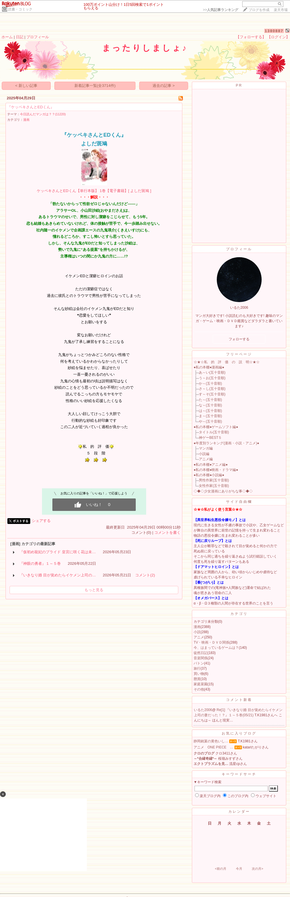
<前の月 (220, 868)
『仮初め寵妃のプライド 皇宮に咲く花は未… (57, 552)
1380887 (274, 31)
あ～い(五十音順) (212, 372)
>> (220, 10)
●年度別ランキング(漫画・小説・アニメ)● (226, 443)
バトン (199, 663)
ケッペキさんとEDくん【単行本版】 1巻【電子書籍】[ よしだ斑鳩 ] (94, 191)
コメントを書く (167, 532)
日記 (19, 37)
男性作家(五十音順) (214, 480)
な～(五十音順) (210, 405)
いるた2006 (203, 710)
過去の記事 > (164, 85)
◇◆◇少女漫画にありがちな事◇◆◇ (223, 491)
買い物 (199, 674)
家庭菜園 (201, 684)
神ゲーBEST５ (210, 438)
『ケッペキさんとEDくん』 (30, 107)
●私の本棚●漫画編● (209, 367)
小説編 (204, 454)
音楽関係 (201, 658)
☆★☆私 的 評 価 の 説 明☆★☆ (227, 362)
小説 (197, 632)
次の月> (257, 868)
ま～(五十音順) (210, 416)
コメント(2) (145, 575)
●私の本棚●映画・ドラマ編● (216, 470)
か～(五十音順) (210, 383)
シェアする (41, 520)
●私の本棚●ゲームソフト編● (216, 427)
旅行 (197, 668)
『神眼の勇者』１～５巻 (40, 563)
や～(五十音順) (210, 421)
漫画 (26, 119)
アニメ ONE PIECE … (213, 747)
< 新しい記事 (26, 85)
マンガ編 (206, 448)
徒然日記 (201, 653)
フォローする (239, 339)
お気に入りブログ (239, 733)
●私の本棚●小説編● (209, 475)
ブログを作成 (259, 10)
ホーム (7, 37)
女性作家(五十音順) (214, 486)
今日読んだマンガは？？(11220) (43, 114)
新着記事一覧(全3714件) (95, 85)
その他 (199, 689)
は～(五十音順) (210, 411)
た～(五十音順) (210, 400)
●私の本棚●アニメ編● (211, 465)
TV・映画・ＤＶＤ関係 (211, 642)
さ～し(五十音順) (212, 389)
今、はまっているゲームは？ (216, 648)
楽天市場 (281, 10)
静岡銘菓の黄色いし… (211, 741)
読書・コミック (20, 9)
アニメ (199, 637)
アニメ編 (206, 459)
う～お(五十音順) (212, 378)
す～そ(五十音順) (212, 394)
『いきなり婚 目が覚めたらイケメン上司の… (57, 575)
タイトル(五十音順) (214, 432)
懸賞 (197, 679)
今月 (239, 868)
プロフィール (37, 37)
